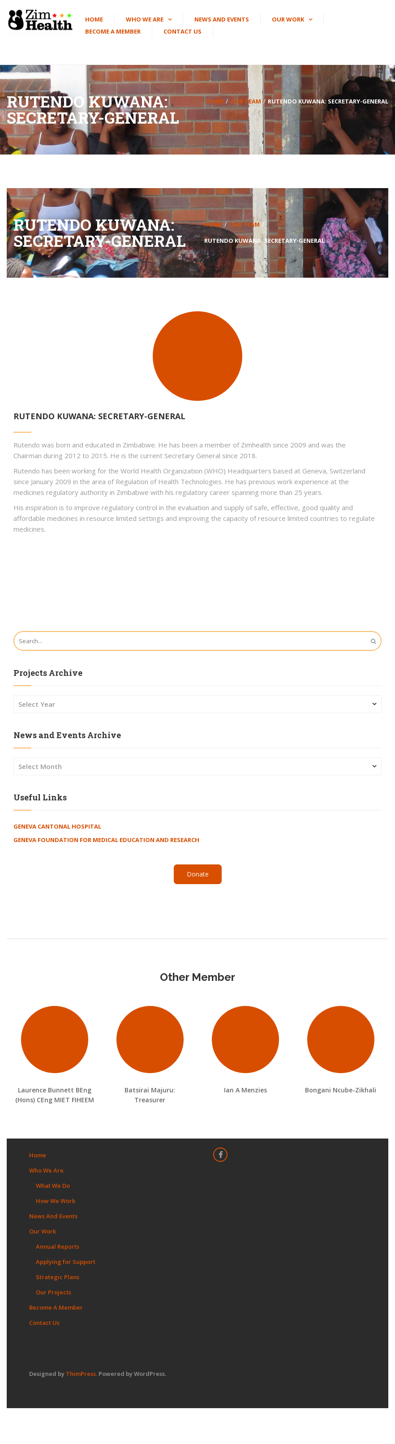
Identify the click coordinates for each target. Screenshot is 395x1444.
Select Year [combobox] (36, 704)
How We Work (55, 1201)
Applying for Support (65, 1262)
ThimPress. (81, 1374)
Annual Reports (57, 1246)
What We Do (53, 1186)
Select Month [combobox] (40, 766)
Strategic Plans (57, 1277)
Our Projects (53, 1292)
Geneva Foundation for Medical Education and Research (106, 840)
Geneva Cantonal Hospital (57, 826)
